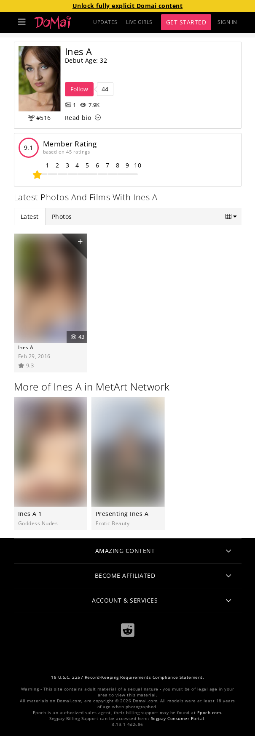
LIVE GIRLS (139, 22)
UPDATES (105, 22)
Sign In (227, 22)
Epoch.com (209, 712)
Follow (79, 89)
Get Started (186, 22)
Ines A (26, 347)
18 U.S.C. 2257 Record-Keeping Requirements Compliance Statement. (127, 677)
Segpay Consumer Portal (177, 718)
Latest (30, 217)
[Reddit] (127, 630)
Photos (62, 217)
